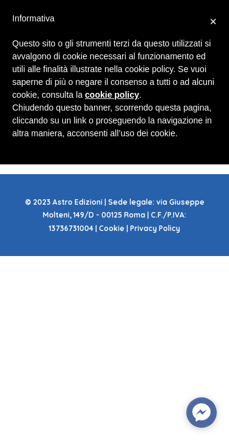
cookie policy (112, 95)
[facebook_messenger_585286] (201, 412)
